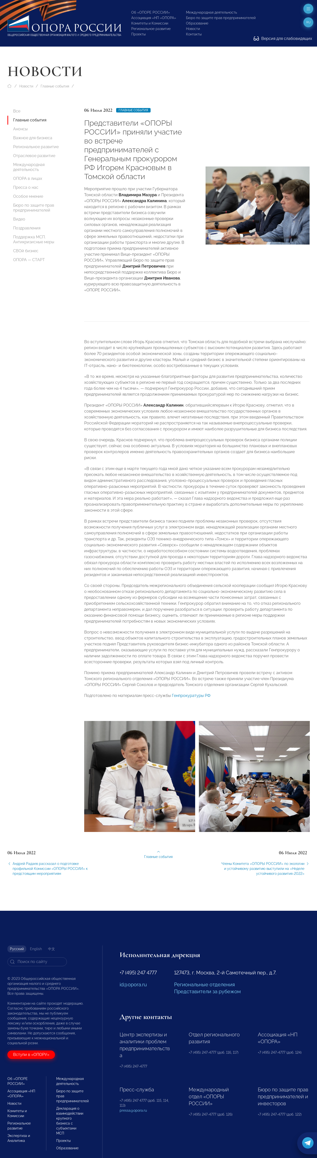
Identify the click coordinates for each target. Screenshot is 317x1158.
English (36, 949)
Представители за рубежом (207, 991)
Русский (17, 949)
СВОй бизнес (25, 250)
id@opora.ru (133, 985)
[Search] (37, 961)
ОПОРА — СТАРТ (29, 259)
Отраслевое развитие (34, 155)
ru (308, 22)
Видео (19, 219)
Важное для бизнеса (32, 138)
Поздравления (26, 228)
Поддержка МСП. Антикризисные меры (33, 239)
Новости (193, 29)
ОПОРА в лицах (27, 178)
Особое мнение (28, 196)
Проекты (138, 34)
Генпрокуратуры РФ (191, 698)
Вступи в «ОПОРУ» (31, 1054)
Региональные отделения (204, 985)
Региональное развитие (151, 29)
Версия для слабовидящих (283, 38)
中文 (51, 949)
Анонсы (20, 129)
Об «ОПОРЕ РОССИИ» (150, 12)
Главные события (55, 86)
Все (16, 111)
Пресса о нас (25, 187)
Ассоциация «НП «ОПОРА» (153, 18)
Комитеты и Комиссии (149, 23)
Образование (197, 23)
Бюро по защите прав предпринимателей (221, 18)
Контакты (194, 34)
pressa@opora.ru (133, 1110)
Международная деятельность (211, 12)
